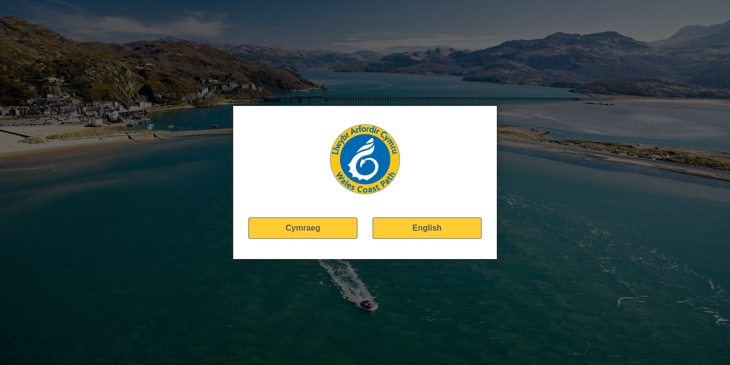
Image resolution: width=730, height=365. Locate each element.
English (427, 228)
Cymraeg (302, 228)
